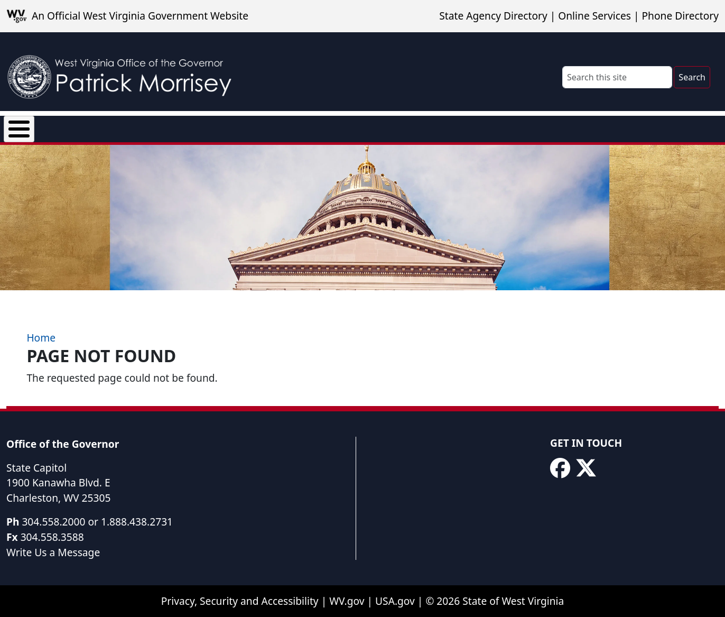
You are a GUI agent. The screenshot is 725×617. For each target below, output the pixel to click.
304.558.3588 (52, 537)
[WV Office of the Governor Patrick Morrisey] (124, 71)
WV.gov (346, 602)
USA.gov (395, 602)
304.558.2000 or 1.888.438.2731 (97, 522)
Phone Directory (680, 15)
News (133, 126)
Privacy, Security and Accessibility (240, 602)
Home (40, 338)
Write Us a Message (53, 553)
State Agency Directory (493, 15)
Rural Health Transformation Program (450, 126)
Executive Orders (208, 126)
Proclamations (304, 126)
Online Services (594, 15)
